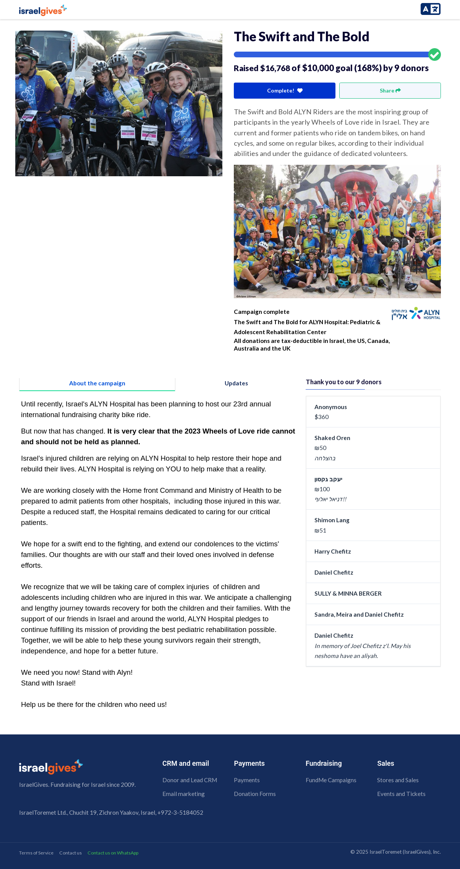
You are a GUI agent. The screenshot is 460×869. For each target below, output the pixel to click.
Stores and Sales (398, 779)
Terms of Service (36, 853)
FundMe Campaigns (331, 779)
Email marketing (183, 793)
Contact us (70, 853)
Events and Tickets (401, 793)
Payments (247, 779)
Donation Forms (255, 793)
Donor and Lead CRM (189, 779)
